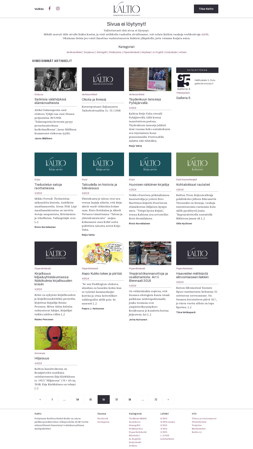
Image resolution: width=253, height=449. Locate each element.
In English (158, 52)
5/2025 (163, 425)
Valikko (39, 9)
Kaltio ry (197, 432)
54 (77, 399)
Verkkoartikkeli (74, 52)
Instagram (103, 421)
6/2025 (163, 418)
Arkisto (183, 52)
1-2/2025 (164, 435)
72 (156, 399)
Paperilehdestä (131, 52)
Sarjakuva (89, 52)
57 (117, 399)
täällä (205, 34)
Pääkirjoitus (115, 52)
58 (130, 399)
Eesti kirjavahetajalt (186, 179)
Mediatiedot (199, 428)
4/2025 (163, 428)
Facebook (102, 418)
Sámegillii (102, 52)
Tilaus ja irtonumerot (204, 418)
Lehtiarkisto (167, 438)
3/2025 (163, 432)
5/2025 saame (167, 421)
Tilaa (206, 8)
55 (90, 399)
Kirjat (37, 179)
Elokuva (39, 94)
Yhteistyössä (183, 93)
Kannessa (40, 353)
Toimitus (197, 425)
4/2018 (132, 108)
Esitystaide (171, 52)
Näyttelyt (146, 52)
